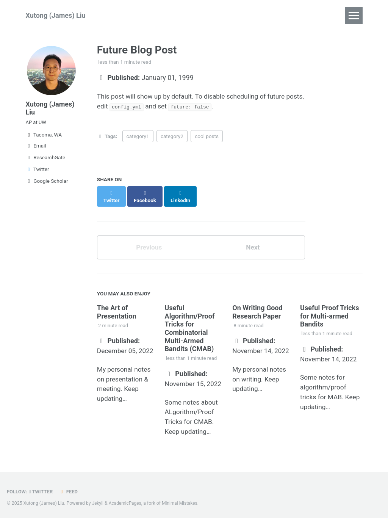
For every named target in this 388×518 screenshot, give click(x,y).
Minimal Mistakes (182, 500)
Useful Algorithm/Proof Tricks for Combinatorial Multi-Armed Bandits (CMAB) (190, 322)
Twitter (37, 174)
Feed (70, 489)
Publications (131, 15)
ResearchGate (46, 162)
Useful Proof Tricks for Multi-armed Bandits (329, 310)
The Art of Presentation (116, 306)
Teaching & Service (251, 15)
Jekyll (98, 500)
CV (298, 15)
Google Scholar (47, 185)
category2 (172, 137)
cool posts (207, 137)
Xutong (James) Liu (56, 15)
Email (36, 150)
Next (253, 242)
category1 (138, 137)
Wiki (202, 15)
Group (173, 15)
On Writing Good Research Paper (257, 306)
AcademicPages (126, 500)
